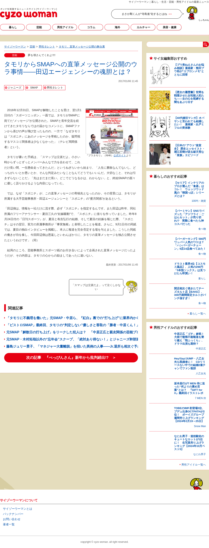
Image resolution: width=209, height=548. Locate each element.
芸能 (39, 27)
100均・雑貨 (199, 200)
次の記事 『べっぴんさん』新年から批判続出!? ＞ (71, 357)
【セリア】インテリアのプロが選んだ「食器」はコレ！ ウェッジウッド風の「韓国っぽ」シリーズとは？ (189, 189)
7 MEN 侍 (200, 398)
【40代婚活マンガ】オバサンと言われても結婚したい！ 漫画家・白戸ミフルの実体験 (189, 122)
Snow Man (200, 426)
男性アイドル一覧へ (193, 464)
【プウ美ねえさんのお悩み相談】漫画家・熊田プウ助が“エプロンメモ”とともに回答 (189, 69)
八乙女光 (201, 373)
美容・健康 (169, 27)
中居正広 (201, 348)
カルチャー (143, 27)
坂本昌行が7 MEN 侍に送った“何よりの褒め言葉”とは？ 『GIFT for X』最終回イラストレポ (189, 388)
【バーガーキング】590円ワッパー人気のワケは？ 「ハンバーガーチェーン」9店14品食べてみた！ (190, 243)
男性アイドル (65, 27)
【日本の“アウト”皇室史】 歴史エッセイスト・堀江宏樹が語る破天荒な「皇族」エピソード (189, 150)
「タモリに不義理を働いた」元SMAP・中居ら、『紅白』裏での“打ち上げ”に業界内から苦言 (76, 318)
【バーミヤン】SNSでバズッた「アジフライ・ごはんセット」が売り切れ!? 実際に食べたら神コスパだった (189, 217)
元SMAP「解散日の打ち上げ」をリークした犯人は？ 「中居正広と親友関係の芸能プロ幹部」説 (79, 332)
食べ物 (202, 228)
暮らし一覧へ (198, 313)
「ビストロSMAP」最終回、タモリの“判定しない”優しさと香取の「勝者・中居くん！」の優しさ (79, 325)
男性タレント (55, 87)
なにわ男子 (199, 454)
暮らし (13, 27)
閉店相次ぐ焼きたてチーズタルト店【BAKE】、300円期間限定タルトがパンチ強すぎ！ (190, 293)
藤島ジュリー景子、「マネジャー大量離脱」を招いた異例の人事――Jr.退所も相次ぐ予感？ (75, 346)
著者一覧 (9, 524)
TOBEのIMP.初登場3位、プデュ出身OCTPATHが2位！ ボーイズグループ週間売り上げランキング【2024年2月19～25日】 (189, 415)
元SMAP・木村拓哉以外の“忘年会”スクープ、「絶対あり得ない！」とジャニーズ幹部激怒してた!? (81, 339)
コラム (91, 27)
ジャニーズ (14, 87)
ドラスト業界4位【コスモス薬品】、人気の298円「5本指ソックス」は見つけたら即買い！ (189, 268)
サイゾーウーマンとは (17, 508)
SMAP (34, 87)
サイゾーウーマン (28, 13)
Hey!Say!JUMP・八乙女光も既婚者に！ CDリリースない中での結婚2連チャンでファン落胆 (189, 363)
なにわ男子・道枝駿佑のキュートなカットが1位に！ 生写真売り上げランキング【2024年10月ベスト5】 (189, 443)
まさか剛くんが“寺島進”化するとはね (144, 13)
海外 (117, 27)
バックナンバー (13, 514)
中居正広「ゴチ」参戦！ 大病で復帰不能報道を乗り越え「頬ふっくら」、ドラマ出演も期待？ (190, 338)
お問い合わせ (11, 519)
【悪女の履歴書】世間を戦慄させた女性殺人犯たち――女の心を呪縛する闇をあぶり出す (189, 97)
